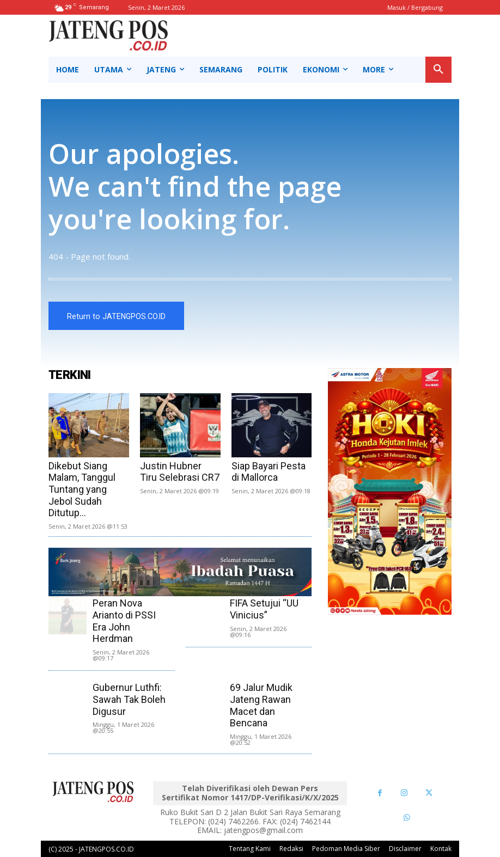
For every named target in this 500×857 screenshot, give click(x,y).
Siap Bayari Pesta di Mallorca (268, 471)
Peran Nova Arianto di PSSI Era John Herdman (124, 620)
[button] (438, 70)
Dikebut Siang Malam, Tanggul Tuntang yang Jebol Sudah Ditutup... (81, 489)
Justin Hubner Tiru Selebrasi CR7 (179, 471)
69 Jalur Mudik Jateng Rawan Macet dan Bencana (261, 705)
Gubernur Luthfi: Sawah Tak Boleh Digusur (129, 699)
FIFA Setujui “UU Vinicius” (264, 609)
